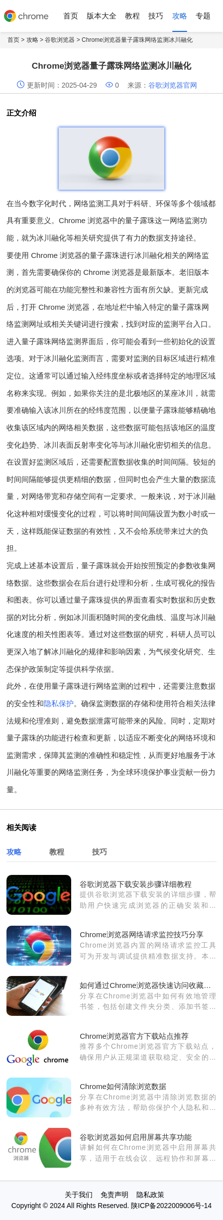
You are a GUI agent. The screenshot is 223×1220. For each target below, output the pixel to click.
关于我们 (79, 1195)
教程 (132, 15)
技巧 (155, 15)
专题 (203, 15)
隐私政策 (150, 1195)
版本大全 (101, 15)
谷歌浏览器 (60, 39)
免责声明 (114, 1195)
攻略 (179, 15)
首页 (70, 15)
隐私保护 (59, 703)
